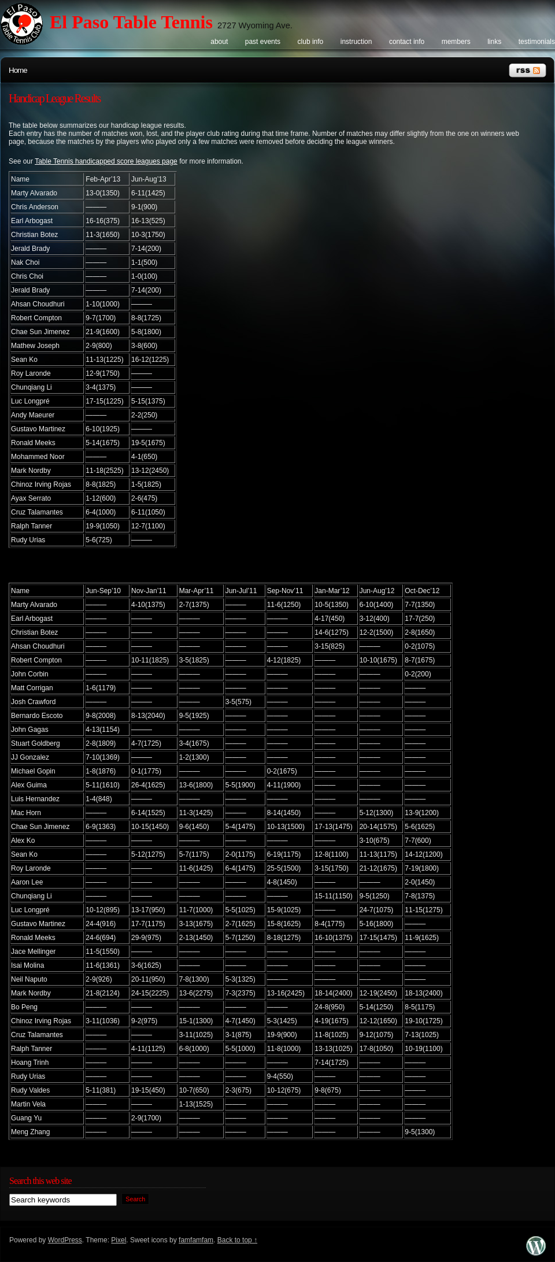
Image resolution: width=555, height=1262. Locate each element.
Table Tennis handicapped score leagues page (106, 161)
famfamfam (196, 1240)
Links (494, 42)
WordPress (65, 1240)
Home (18, 70)
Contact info (406, 42)
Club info (311, 42)
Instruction (356, 42)
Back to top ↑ (237, 1240)
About (219, 42)
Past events (262, 42)
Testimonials (537, 42)
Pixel (118, 1240)
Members (456, 42)
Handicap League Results (54, 98)
